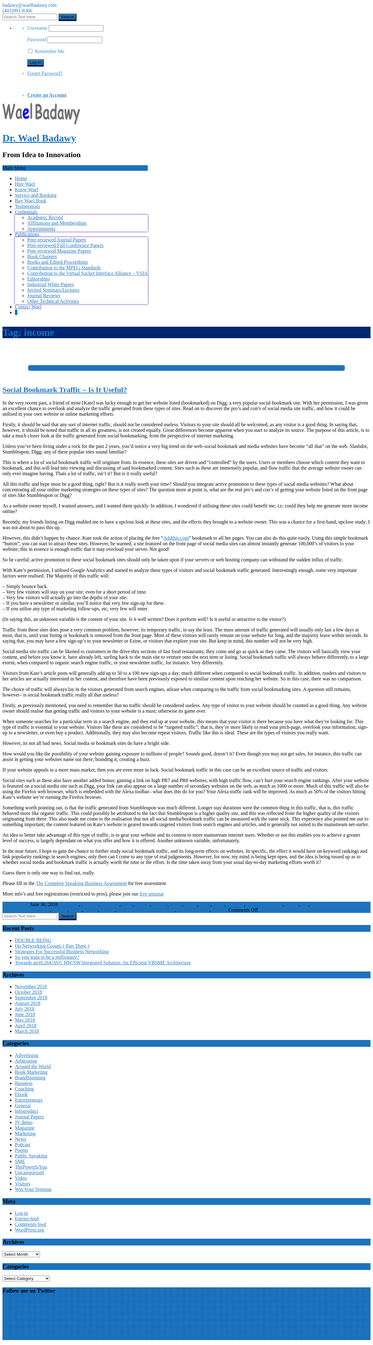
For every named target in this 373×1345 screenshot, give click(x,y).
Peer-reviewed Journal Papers (56, 239)
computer (110, 904)
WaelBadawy (15, 904)
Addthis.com (176, 538)
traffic (76, 910)
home (127, 904)
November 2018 (31, 986)
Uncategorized (29, 1172)
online (191, 904)
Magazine (24, 1127)
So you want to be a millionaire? (47, 957)
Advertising (26, 1055)
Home (21, 178)
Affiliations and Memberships (57, 223)
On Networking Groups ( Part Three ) (52, 946)
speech (292, 904)
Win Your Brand (133, 910)
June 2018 (25, 1014)
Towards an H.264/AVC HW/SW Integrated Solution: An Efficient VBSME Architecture (103, 962)
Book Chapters (42, 256)
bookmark (69, 904)
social (218, 904)
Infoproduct (163, 910)
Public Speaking (193, 910)
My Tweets (13, 1302)
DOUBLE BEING (33, 940)
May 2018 (25, 1020)
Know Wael (26, 189)
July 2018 (24, 1008)
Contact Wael (28, 306)
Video (21, 1178)
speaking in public (265, 904)
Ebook (21, 1094)
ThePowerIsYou (31, 1167)
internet (160, 904)
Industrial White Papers (50, 284)
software (235, 904)
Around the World (33, 1066)
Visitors (219, 910)
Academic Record (45, 217)
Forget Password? (45, 73)
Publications (27, 234)
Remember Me (46, 51)
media (176, 904)
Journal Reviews (43, 295)
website (107, 910)
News (20, 1139)
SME (20, 1161)
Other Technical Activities (53, 301)
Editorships (38, 278)
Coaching (24, 1088)
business (89, 904)
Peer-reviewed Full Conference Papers (65, 245)
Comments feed (30, 1224)
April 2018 (26, 1025)
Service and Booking (35, 195)
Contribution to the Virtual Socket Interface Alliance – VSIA (87, 273)
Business (24, 1083)
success (59, 910)
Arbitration (26, 1061)
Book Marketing (31, 1072)
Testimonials (27, 206)
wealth (91, 910)
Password (36, 39)
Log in (21, 1213)
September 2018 (31, 997)
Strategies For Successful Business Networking (62, 951)
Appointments (41, 228)
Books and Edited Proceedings (57, 262)
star (304, 904)
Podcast (22, 1144)
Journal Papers (29, 1116)
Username (37, 28)
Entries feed (27, 1218)
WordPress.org (29, 1229)
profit (205, 904)
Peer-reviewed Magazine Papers (59, 251)
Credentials (26, 212)
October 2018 (28, 992)
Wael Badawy (19, 1314)
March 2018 (27, 1031)
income (142, 904)
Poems (21, 1150)
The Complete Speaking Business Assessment (81, 883)
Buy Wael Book (30, 200)
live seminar (152, 893)
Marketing (25, 1133)
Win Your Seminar (33, 1189)
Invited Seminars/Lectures (53, 290)
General (23, 1105)
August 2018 (27, 1003)
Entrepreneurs (29, 1100)
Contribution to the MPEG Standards (64, 267)
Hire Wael (25, 184)
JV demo (24, 1122)
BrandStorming (30, 1077)
